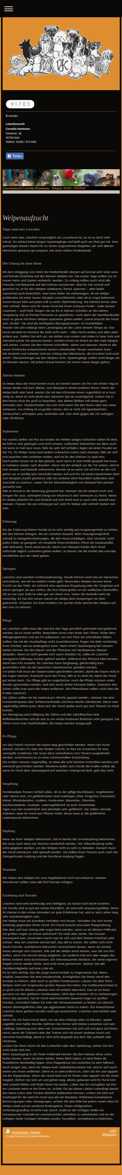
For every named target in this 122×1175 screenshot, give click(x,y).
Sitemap (36, 1132)
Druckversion (17, 1132)
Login (113, 1130)
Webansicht (109, 1134)
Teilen (14, 156)
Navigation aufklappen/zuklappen (61, 9)
